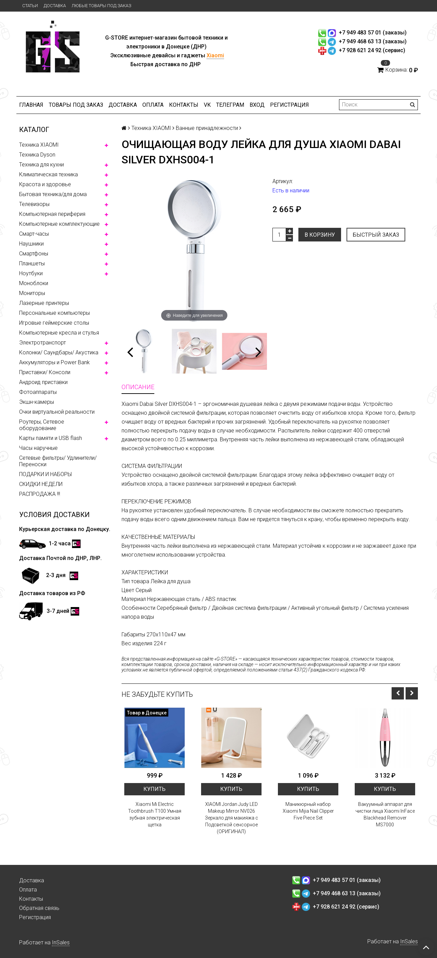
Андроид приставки (43, 382)
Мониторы (32, 293)
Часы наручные (38, 448)
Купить (154, 789)
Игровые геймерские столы (54, 323)
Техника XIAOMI (39, 145)
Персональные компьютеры (54, 313)
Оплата (153, 105)
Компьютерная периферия (52, 214)
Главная (31, 105)
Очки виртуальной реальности (57, 412)
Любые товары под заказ (101, 5)
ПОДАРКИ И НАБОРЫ (45, 474)
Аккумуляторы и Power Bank (54, 362)
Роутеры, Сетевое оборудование (41, 424)
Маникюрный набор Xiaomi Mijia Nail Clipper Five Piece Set (308, 811)
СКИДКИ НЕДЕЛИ (40, 484)
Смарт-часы (34, 234)
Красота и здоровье (45, 184)
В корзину (320, 235)
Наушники (31, 243)
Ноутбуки (31, 273)
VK (207, 105)
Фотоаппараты (38, 392)
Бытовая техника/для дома (53, 194)
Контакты (183, 105)
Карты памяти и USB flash (50, 438)
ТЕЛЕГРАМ (230, 105)
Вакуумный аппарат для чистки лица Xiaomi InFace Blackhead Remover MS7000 (385, 814)
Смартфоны (33, 253)
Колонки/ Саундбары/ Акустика (58, 352)
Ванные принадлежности (207, 128)
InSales (61, 942)
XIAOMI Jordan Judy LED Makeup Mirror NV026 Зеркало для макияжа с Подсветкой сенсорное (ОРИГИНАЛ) (231, 817)
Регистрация (289, 105)
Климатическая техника (48, 174)
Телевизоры (34, 204)
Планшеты (32, 263)
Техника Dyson (37, 154)
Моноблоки (33, 283)
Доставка (55, 5)
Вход (257, 105)
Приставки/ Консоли (44, 372)
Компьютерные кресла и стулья (59, 332)
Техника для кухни (41, 164)
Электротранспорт (42, 342)
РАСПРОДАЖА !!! (39, 494)
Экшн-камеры (36, 402)
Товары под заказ (76, 105)
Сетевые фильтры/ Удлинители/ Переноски (58, 461)
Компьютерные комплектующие (59, 224)
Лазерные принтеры (44, 303)
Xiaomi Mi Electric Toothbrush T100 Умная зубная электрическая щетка (154, 814)
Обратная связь (39, 908)
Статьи (30, 5)
